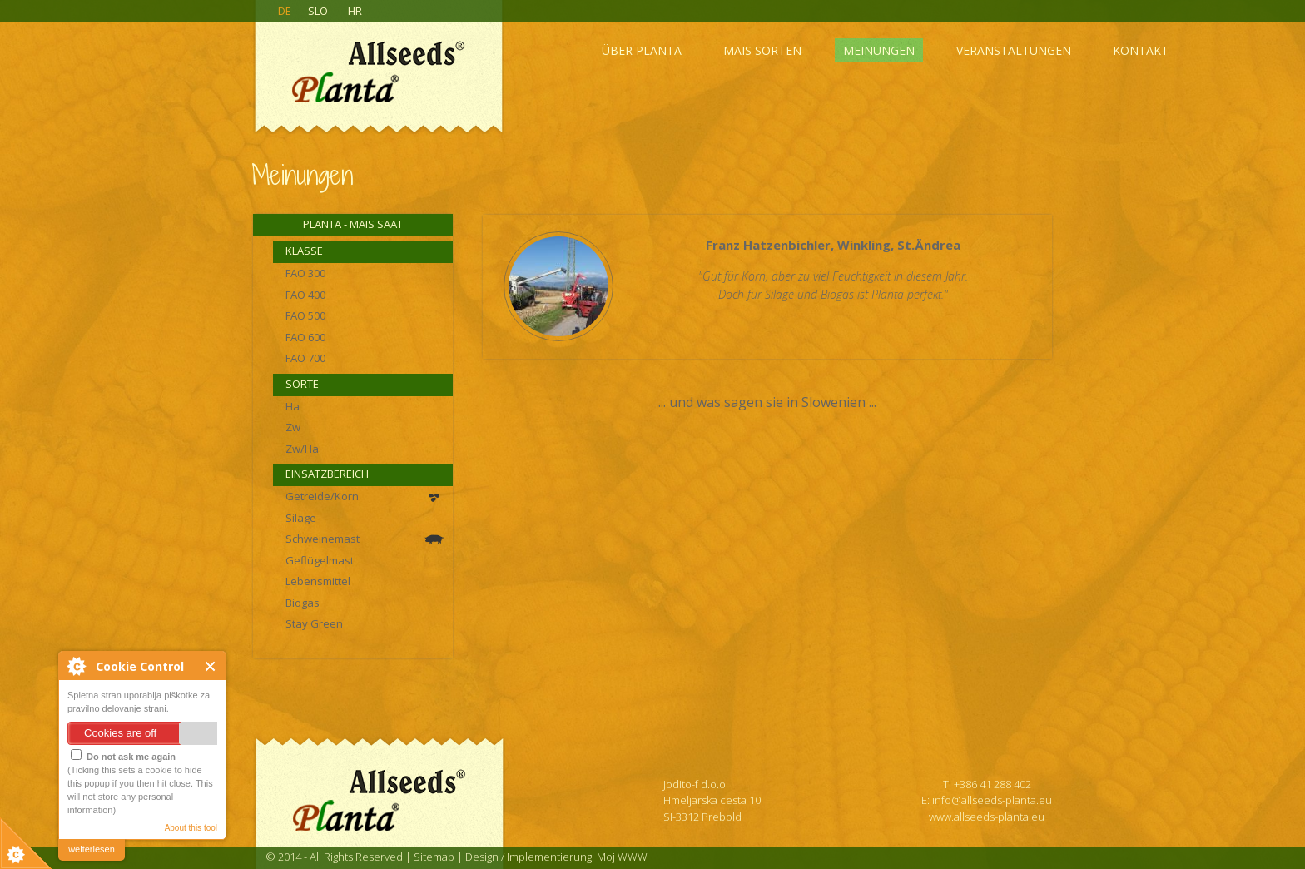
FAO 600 (305, 337)
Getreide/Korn (322, 496)
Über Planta (642, 50)
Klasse (304, 250)
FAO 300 (305, 273)
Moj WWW (622, 856)
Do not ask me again (123, 755)
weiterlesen (91, 849)
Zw (292, 427)
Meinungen (879, 50)
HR (355, 10)
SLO (318, 10)
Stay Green (314, 623)
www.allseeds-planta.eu (986, 816)
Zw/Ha (302, 448)
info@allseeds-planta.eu (992, 799)
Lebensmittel (317, 581)
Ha (292, 406)
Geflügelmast (319, 560)
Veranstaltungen (1013, 50)
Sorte (302, 383)
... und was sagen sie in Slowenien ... (767, 402)
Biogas (302, 602)
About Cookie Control (75, 666)
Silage (300, 517)
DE (284, 10)
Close (211, 666)
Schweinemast (322, 538)
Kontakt (1141, 50)
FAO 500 (305, 315)
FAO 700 (305, 357)
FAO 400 (305, 294)
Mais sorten (762, 50)
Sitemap (434, 856)
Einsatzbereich (327, 473)
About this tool (191, 827)
